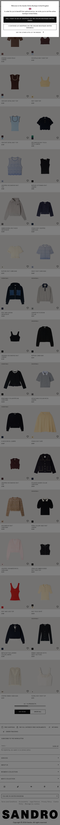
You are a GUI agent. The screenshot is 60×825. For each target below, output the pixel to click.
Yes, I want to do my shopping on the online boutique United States (30, 19)
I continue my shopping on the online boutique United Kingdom (30, 27)
